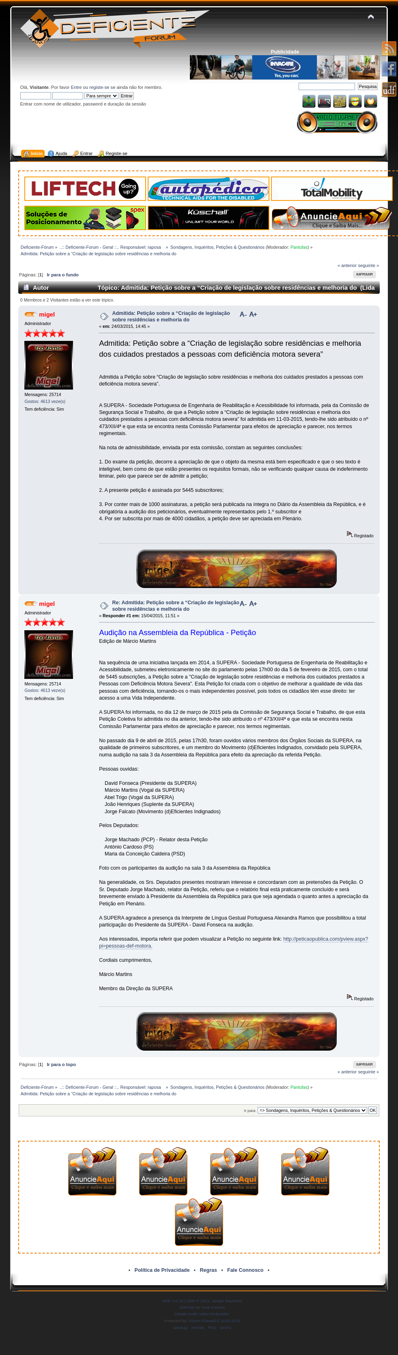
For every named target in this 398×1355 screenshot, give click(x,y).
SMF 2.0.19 (172, 1301)
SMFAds (187, 1307)
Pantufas (299, 247)
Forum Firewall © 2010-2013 (214, 1320)
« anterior (347, 265)
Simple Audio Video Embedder (201, 1314)
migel (47, 314)
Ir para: (250, 1110)
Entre (76, 87)
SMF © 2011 (198, 1301)
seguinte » (368, 265)
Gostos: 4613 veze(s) (44, 401)
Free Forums (213, 1307)
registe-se (99, 87)
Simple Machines (227, 1301)
